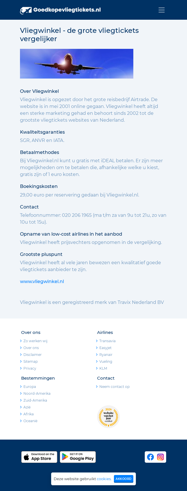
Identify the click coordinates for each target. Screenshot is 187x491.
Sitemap (30, 361)
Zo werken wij (35, 341)
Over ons (31, 348)
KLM (103, 368)
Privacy (29, 368)
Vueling (105, 361)
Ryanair (105, 354)
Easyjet (105, 348)
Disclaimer (32, 354)
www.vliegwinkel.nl (42, 281)
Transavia (107, 341)
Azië (27, 407)
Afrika (28, 414)
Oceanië (30, 421)
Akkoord (124, 479)
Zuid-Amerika (35, 400)
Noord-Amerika (37, 393)
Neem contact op (114, 386)
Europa (29, 386)
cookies (104, 478)
